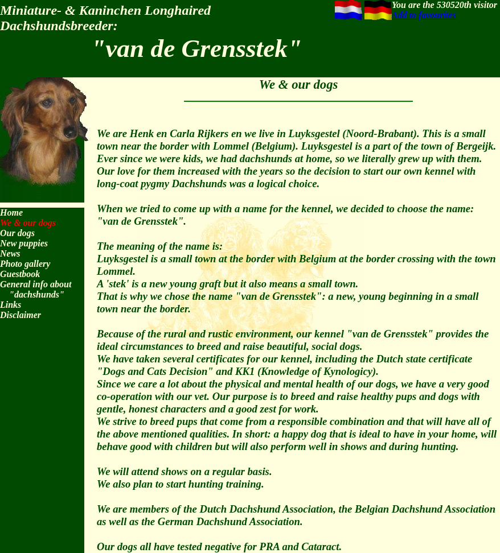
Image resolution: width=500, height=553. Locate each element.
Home (11, 212)
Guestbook (20, 274)
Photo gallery (25, 264)
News (10, 253)
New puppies (24, 243)
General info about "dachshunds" (35, 289)
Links (10, 304)
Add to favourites (424, 15)
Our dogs (17, 233)
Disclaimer (20, 315)
